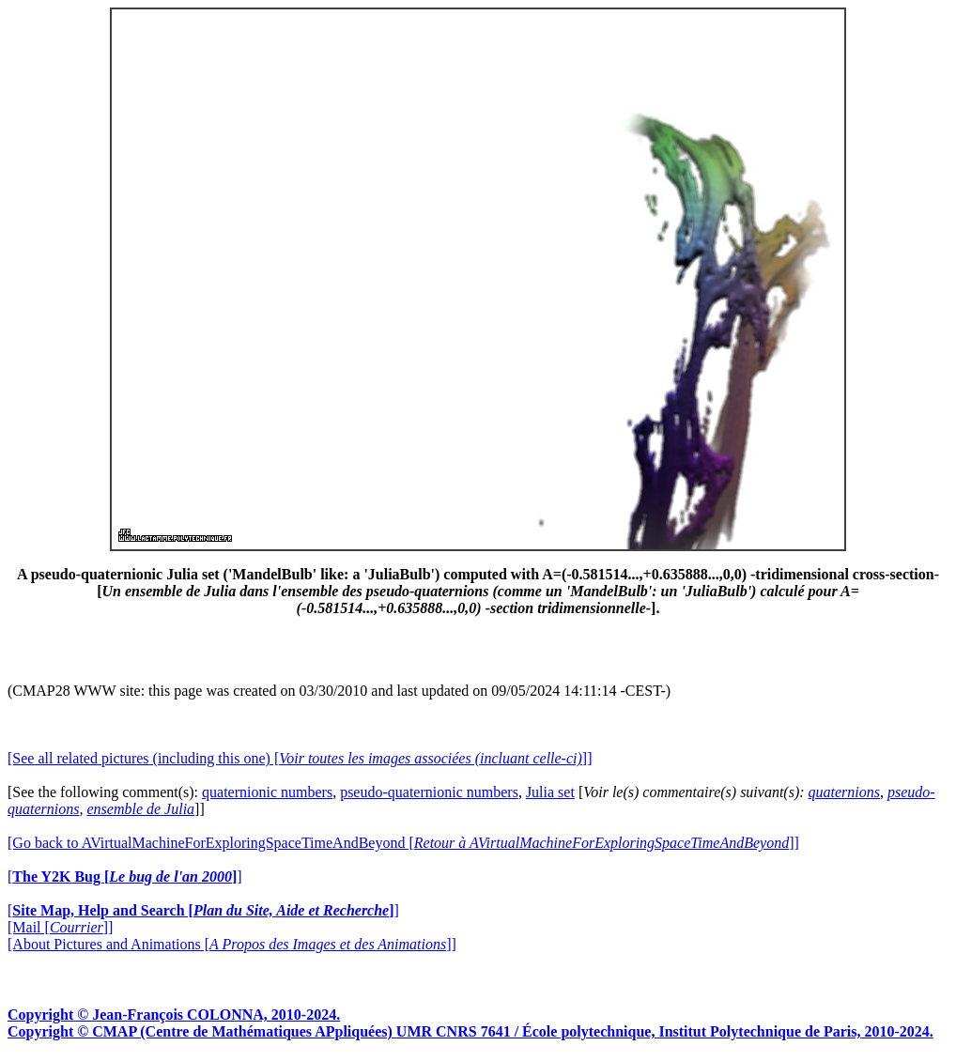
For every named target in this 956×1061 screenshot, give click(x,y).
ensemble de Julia (140, 809)
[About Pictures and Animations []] (232, 944)
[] (125, 876)
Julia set (550, 792)
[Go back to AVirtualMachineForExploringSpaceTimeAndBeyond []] (403, 843)
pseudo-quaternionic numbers (429, 792)
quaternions (844, 792)
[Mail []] (60, 927)
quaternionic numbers (267, 792)
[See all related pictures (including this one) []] (300, 758)
